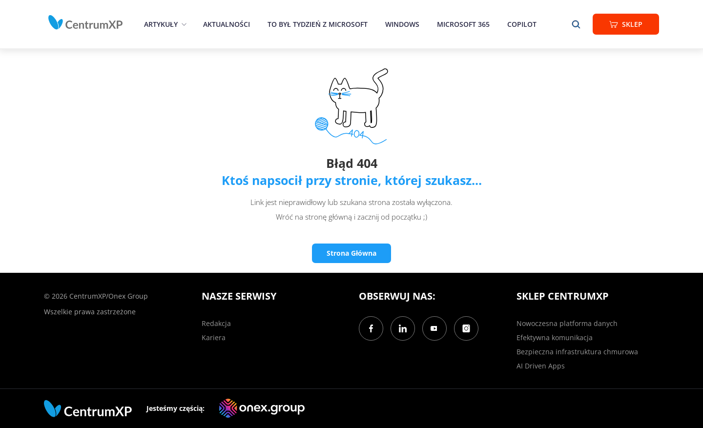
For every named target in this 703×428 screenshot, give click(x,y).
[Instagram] (466, 328)
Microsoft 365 (463, 24)
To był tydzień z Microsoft (318, 24)
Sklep (625, 24)
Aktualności (226, 24)
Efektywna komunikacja (555, 337)
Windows (402, 24)
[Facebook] (371, 328)
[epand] (183, 24)
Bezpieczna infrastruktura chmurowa (577, 351)
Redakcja (216, 323)
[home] (85, 22)
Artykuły (161, 24)
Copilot (522, 24)
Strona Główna (351, 253)
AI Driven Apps (541, 365)
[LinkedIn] (403, 328)
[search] (576, 24)
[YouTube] (434, 328)
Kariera (214, 337)
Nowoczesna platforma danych (567, 323)
